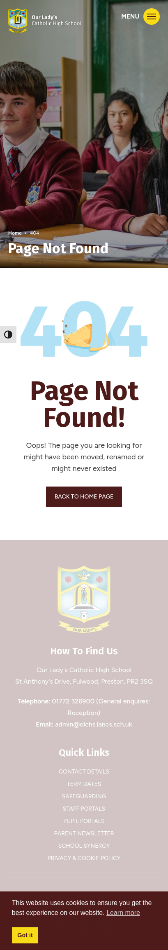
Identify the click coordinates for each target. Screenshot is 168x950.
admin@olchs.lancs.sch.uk (93, 724)
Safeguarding (84, 796)
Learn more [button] (123, 912)
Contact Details (84, 771)
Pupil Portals (83, 821)
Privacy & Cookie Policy (84, 858)
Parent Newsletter (84, 833)
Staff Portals (84, 808)
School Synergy (84, 845)
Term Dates (84, 784)
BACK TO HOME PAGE (84, 496)
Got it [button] (25, 935)
